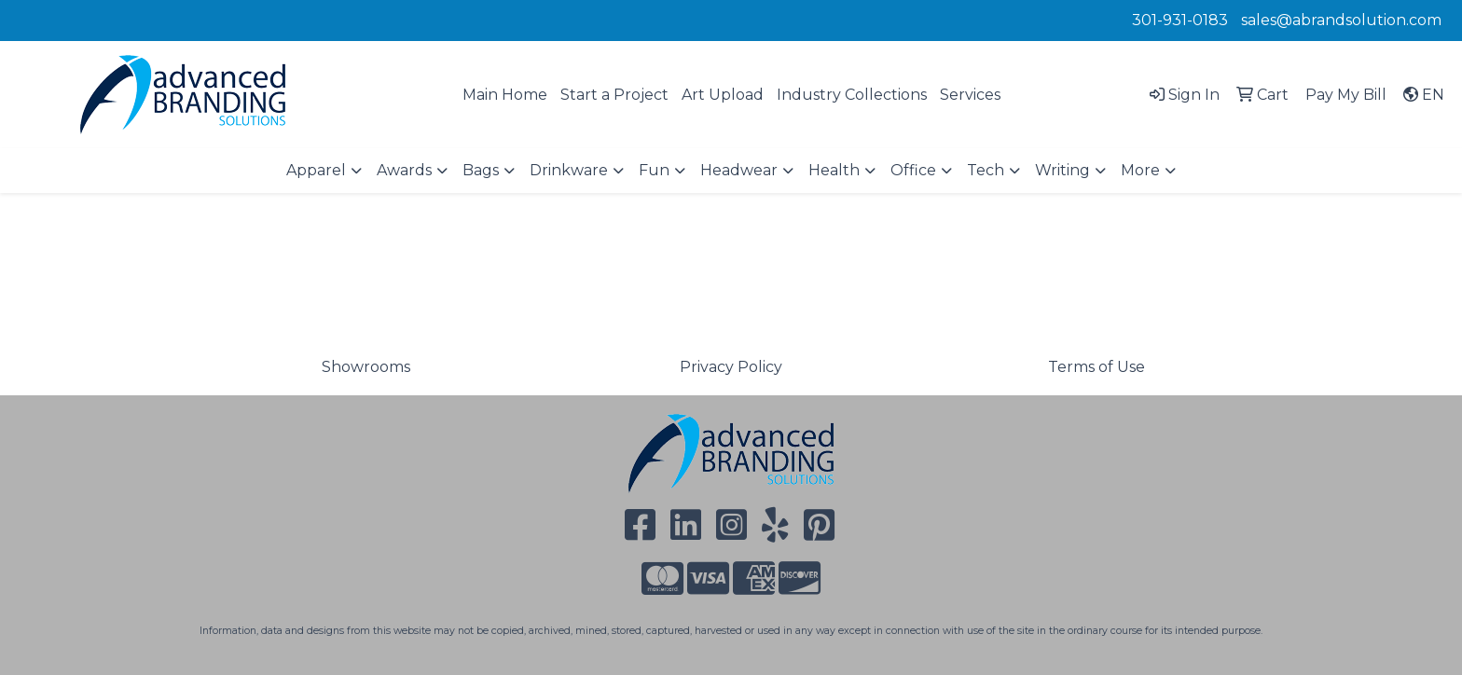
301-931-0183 (1180, 20)
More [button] (1140, 170)
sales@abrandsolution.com (1341, 20)
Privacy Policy (731, 367)
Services (970, 94)
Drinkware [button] (569, 170)
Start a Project (614, 94)
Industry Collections (852, 94)
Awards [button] (404, 170)
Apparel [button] (316, 170)
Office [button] (913, 170)
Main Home (504, 94)
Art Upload (723, 94)
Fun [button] (654, 170)
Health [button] (834, 170)
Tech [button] (985, 170)
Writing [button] (1062, 170)
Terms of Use (1096, 367)
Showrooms (366, 367)
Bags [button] (480, 170)
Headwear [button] (739, 170)
